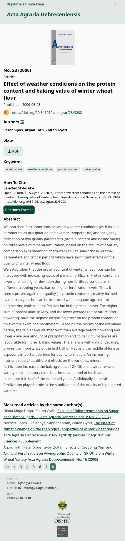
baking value (92, 169)
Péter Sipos (13, 130)
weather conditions (40, 169)
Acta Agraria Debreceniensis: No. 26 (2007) (75, 416)
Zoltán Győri (56, 130)
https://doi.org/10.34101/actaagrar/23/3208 (42, 112)
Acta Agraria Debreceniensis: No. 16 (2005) (63, 459)
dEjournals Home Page (25, 4)
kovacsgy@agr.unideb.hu (40, 488)
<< (7, 466)
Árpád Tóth (35, 130)
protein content (68, 169)
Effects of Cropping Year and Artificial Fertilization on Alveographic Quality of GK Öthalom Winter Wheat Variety (59, 453)
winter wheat (14, 169)
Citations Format (19, 209)
